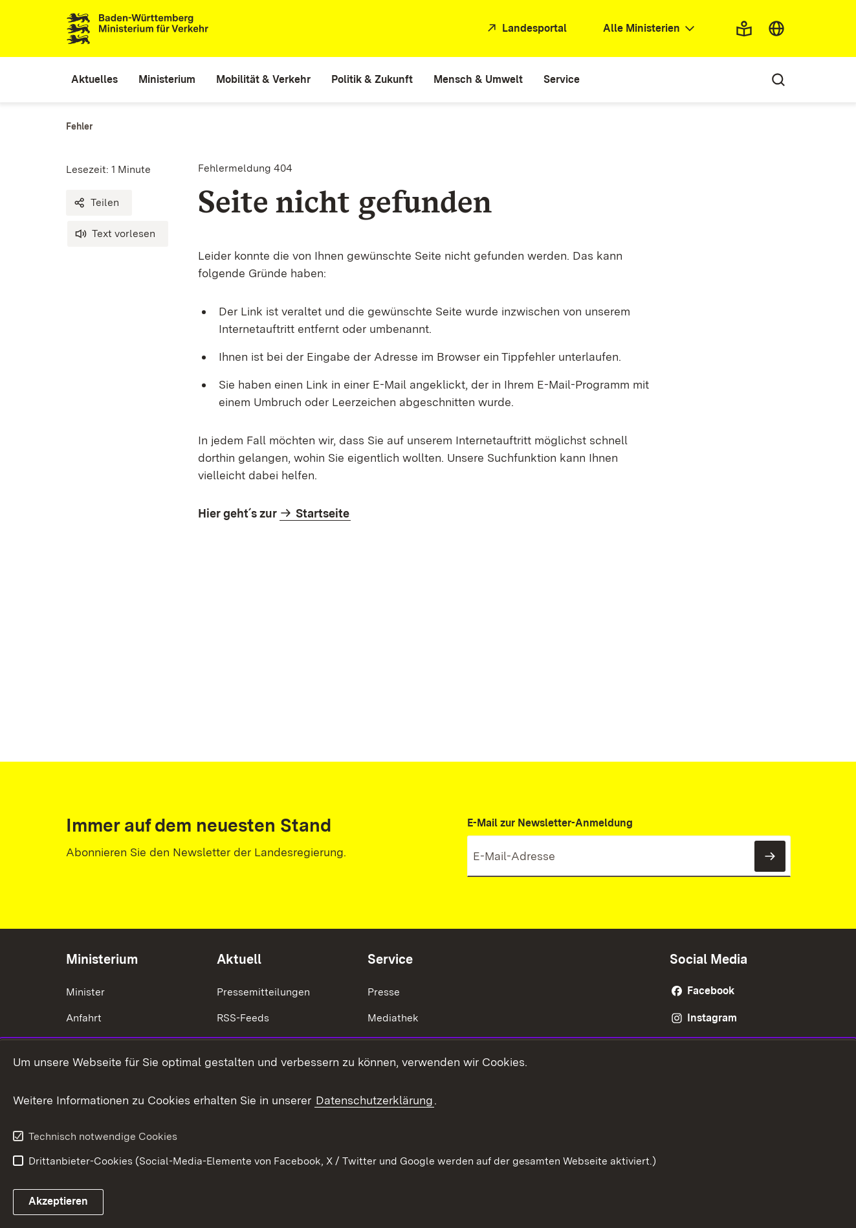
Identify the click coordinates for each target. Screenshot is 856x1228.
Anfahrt (84, 1018)
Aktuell (239, 959)
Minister (85, 992)
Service (390, 959)
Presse (384, 992)
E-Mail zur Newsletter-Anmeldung (550, 823)
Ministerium (102, 959)
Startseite (322, 513)
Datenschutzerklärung (374, 1100)
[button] (99, 203)
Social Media (708, 959)
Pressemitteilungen (263, 992)
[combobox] (650, 29)
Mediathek (393, 1018)
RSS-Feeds (243, 1018)
